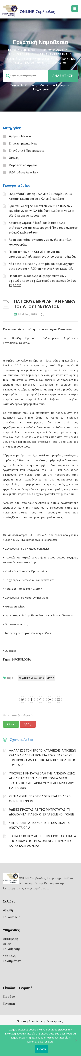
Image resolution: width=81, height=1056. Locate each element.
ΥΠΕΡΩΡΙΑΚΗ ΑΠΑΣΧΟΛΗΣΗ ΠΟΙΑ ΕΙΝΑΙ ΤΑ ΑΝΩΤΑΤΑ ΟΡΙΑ (39, 825)
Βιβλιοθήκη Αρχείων (54, 49)
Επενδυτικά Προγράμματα (27, 151)
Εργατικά (11, 58)
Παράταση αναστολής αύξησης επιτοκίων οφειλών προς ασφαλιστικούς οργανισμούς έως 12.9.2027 (43, 280)
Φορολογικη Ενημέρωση (55, 85)
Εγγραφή (9, 1004)
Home (12, 49)
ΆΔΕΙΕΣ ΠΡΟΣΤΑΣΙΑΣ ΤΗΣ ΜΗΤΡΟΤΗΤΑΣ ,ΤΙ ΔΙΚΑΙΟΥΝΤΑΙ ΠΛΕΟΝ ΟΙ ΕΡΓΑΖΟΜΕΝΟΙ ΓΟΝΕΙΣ (42, 812)
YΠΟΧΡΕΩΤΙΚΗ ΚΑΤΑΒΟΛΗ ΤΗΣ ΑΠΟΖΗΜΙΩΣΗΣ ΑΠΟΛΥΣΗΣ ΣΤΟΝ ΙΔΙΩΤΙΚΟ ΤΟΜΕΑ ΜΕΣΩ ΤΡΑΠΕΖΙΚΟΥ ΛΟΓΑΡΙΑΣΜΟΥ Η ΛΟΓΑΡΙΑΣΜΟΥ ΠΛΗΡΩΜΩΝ (42, 781)
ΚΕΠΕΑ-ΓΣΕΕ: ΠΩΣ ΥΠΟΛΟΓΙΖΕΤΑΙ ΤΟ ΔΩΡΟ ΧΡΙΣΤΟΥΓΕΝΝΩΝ (40, 799)
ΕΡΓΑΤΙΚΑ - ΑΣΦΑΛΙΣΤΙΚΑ (51, 54)
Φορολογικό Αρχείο (23, 165)
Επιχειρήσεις (41, 89)
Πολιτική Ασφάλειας (30, 1021)
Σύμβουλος (28, 49)
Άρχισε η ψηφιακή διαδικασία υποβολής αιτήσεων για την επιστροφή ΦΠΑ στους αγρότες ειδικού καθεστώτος (43, 227)
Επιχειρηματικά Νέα (23, 143)
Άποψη (14, 158)
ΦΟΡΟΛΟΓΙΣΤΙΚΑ (19, 54)
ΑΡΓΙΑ (51, 677)
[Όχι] (76, 1042)
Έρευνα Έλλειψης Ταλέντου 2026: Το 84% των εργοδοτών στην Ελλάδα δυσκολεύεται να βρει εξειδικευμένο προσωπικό (41, 210)
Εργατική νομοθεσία (35, 58)
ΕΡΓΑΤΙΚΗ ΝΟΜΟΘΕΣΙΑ (31, 677)
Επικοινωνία (11, 917)
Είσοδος (9, 997)
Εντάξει (41, 1049)
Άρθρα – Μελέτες (21, 136)
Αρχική (8, 910)
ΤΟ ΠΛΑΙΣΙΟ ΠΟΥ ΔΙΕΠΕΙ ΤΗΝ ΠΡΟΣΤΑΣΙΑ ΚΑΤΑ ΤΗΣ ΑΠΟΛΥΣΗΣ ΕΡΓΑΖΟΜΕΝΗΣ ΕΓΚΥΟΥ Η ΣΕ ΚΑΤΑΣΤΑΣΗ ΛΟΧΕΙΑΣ (42, 841)
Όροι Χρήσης (55, 1021)
